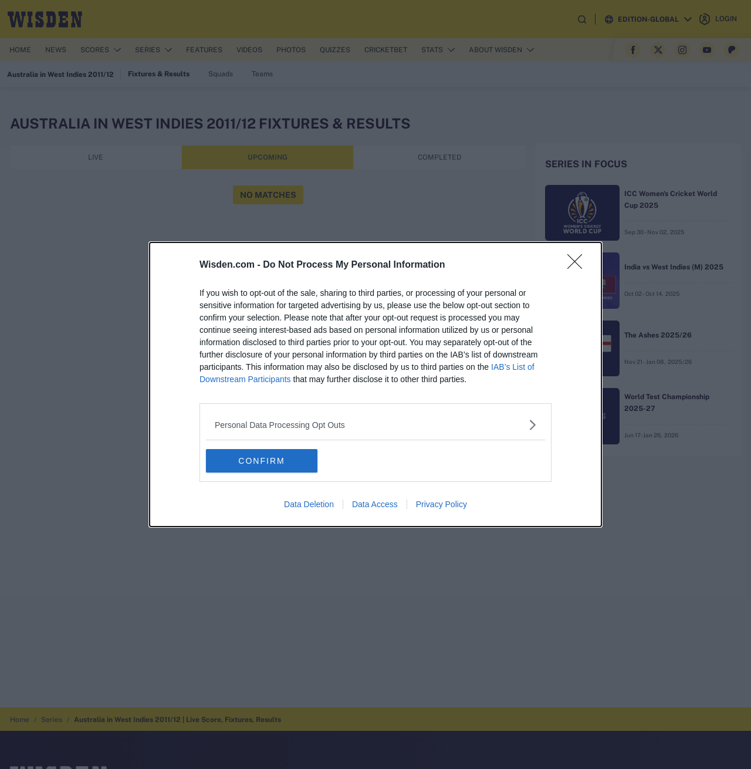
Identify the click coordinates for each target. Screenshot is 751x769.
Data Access (375, 504)
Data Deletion (309, 504)
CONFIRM (261, 461)
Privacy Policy (441, 504)
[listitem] (375, 425)
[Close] (578, 265)
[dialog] (375, 384)
